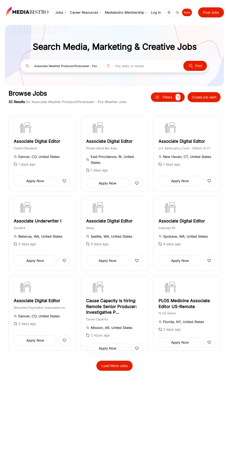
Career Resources (85, 12)
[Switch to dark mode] (177, 12)
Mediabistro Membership (126, 12)
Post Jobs (211, 12)
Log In (156, 12)
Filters (167, 97)
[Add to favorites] (64, 181)
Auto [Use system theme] (187, 12)
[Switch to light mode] (169, 12)
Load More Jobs (114, 366)
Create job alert (204, 97)
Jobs (61, 12)
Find (195, 65)
